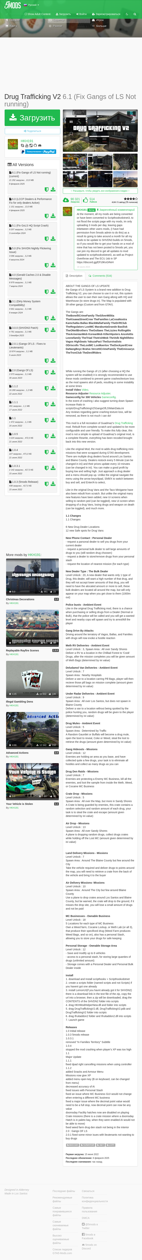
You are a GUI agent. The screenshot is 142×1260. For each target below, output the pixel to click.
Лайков (93, 202)
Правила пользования (89, 1209)
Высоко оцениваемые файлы (61, 1239)
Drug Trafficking (124, 423)
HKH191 (27, 141)
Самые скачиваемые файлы (61, 1225)
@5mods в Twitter (90, 1226)
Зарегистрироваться (106, 14)
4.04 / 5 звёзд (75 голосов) (125, 202)
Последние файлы (64, 1191)
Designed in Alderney (17, 1189)
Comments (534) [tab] (100, 275)
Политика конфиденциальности (94, 1199)
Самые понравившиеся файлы (62, 1211)
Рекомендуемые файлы (62, 1199)
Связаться (88, 1191)
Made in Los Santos (16, 1193)
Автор (91, 210)
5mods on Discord (89, 1246)
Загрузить (63, 14)
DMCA (85, 1217)
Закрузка (75, 202)
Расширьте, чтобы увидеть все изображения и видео (100, 191)
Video (84, 389)
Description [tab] (74, 275)
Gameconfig (108, 397)
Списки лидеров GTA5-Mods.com (62, 1251)
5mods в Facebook (88, 1236)
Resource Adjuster (99, 393)
